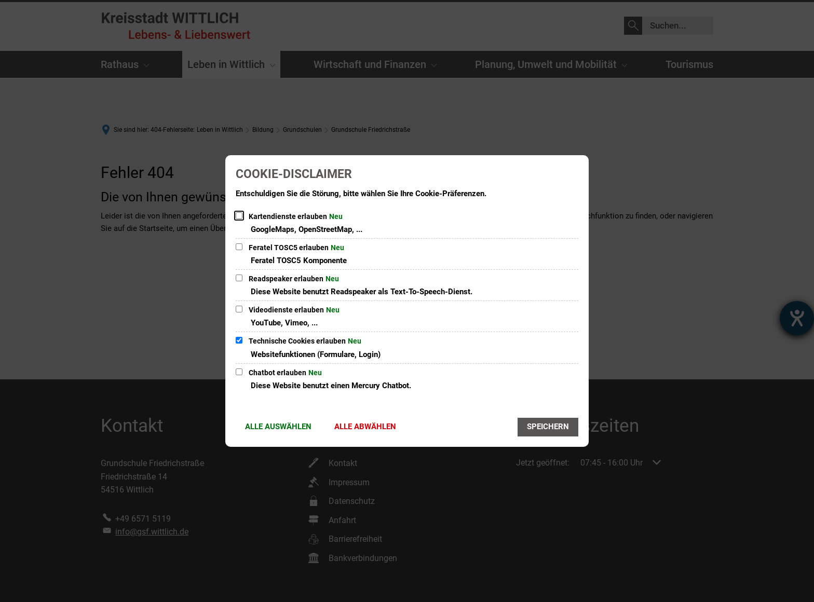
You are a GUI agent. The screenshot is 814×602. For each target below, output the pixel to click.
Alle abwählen (365, 426)
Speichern (548, 426)
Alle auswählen (278, 426)
